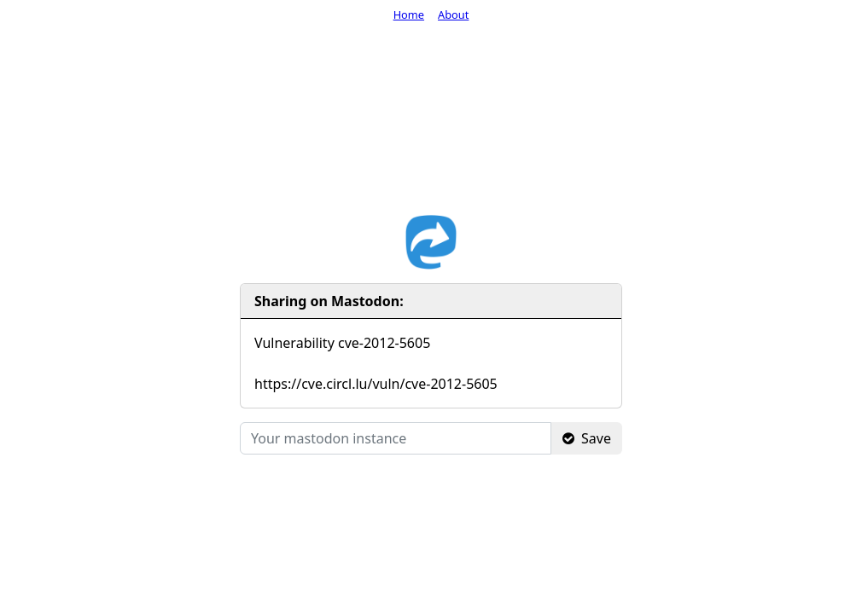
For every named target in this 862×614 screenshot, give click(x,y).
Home (408, 14)
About (453, 14)
